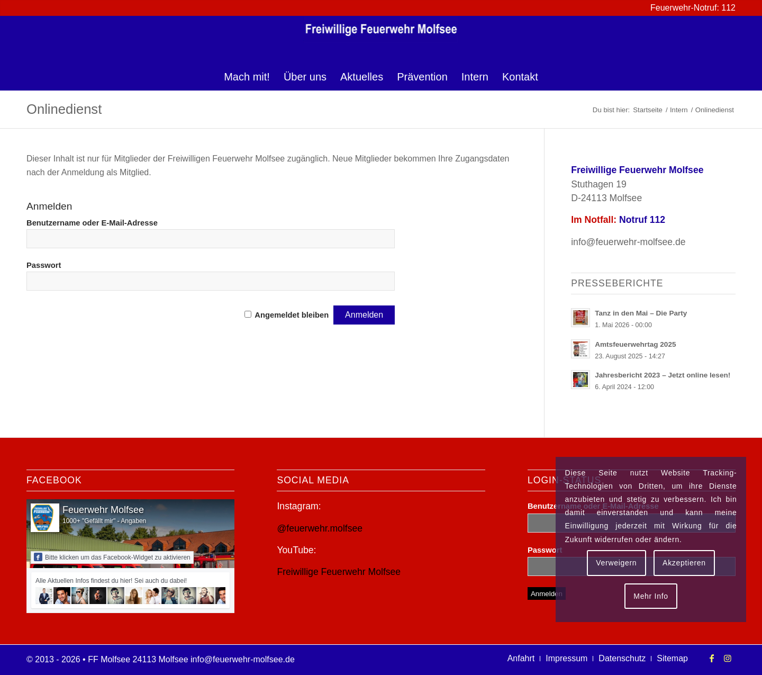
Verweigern (616, 563)
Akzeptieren (684, 563)
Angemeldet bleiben (292, 315)
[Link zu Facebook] (712, 658)
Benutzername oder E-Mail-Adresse (92, 223)
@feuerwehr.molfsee (319, 528)
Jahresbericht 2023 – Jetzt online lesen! (662, 375)
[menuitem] (247, 77)
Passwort (43, 265)
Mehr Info (650, 596)
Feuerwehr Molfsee (103, 510)
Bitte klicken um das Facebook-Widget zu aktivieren (112, 557)
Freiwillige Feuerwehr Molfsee (339, 571)
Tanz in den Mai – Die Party (641, 313)
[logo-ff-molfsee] (381, 39)
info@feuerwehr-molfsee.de (628, 242)
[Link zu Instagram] (728, 658)
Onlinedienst (64, 109)
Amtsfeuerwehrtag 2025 (635, 344)
